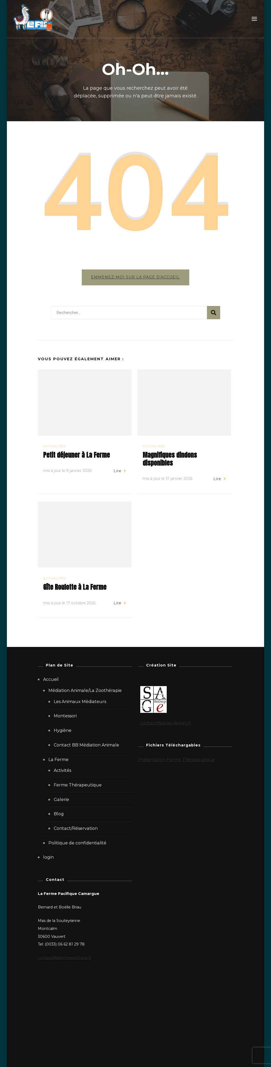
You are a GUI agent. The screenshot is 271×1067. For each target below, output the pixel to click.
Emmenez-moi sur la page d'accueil (135, 277)
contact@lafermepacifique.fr (64, 958)
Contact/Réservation (76, 828)
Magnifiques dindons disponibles (170, 459)
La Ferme (58, 759)
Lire (120, 471)
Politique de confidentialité (77, 843)
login (48, 857)
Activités (62, 770)
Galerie (61, 799)
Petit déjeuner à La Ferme (76, 455)
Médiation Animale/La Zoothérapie (85, 691)
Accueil (51, 679)
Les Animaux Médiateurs (80, 702)
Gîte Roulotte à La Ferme (74, 587)
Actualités (54, 446)
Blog (59, 814)
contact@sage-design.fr (165, 723)
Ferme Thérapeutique (78, 785)
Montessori (65, 716)
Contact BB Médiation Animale (86, 745)
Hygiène (62, 730)
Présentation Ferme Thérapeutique (176, 759)
